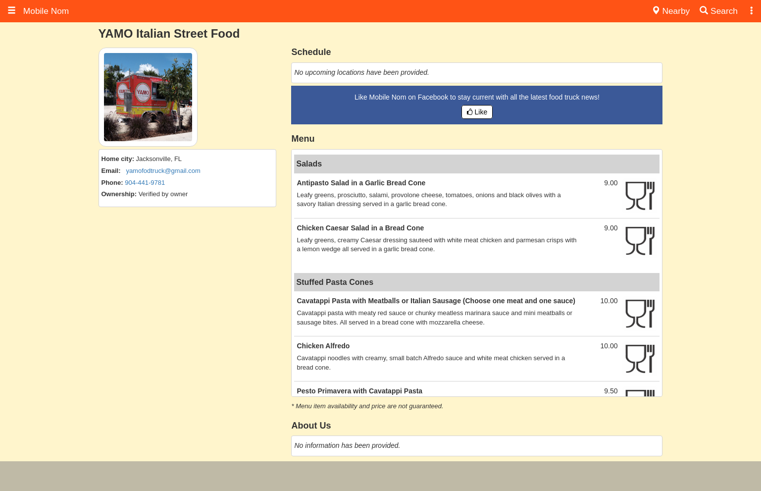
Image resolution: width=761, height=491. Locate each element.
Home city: (117, 159)
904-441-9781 (145, 182)
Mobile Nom (38, 11)
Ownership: (119, 194)
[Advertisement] (381, 476)
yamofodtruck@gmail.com (163, 170)
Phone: (112, 182)
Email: (111, 170)
